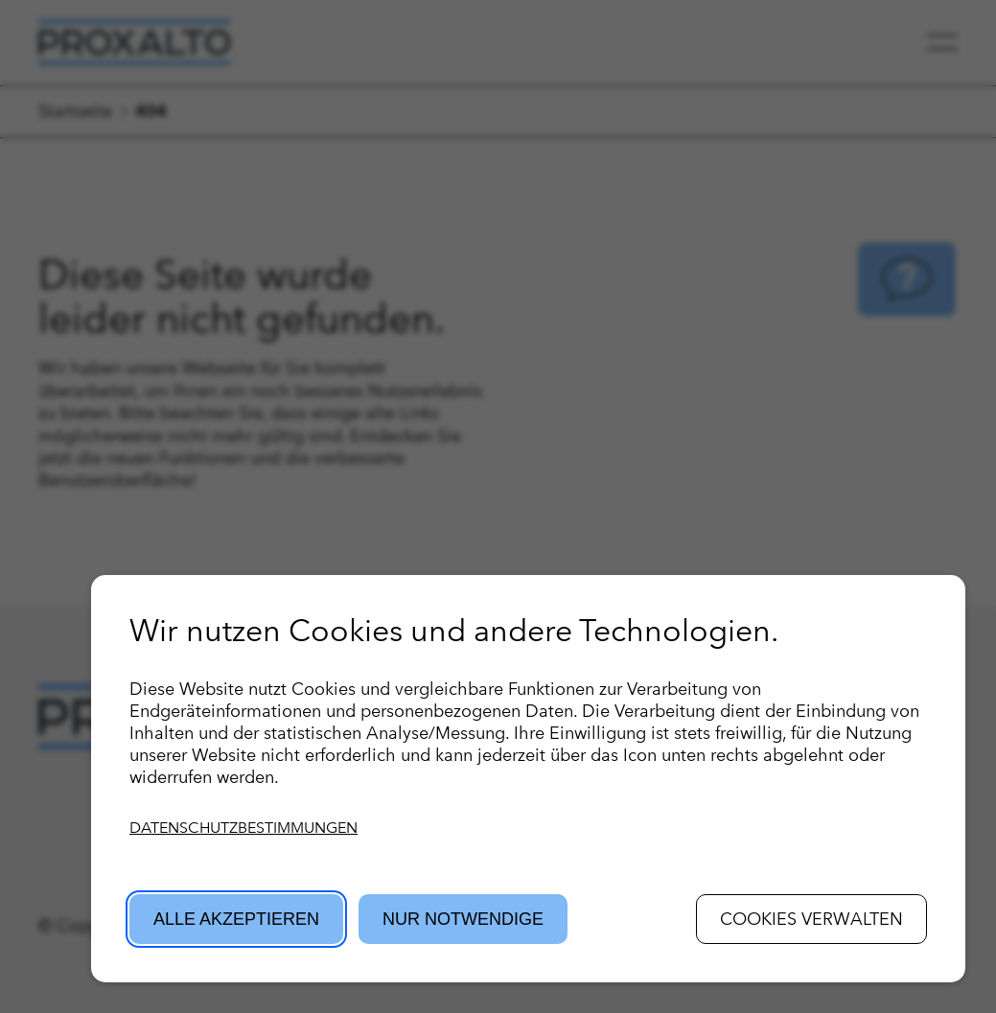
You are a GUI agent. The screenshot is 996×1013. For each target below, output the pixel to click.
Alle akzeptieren (236, 919)
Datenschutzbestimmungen (243, 827)
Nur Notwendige (463, 919)
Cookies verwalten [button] (811, 919)
